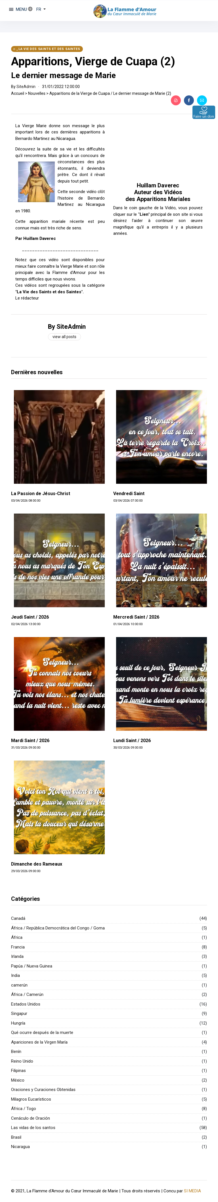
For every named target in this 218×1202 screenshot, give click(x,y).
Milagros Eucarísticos (31, 1099)
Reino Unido (22, 1061)
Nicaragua (20, 1146)
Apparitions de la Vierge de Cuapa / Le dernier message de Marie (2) (110, 93)
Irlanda (17, 956)
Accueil (17, 93)
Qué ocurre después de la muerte (42, 1032)
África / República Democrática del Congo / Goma (58, 928)
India (15, 975)
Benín (16, 1051)
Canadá (18, 918)
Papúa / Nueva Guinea (31, 966)
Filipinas (18, 1070)
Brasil (16, 1137)
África (16, 937)
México (17, 1080)
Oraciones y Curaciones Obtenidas (43, 1089)
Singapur (19, 1013)
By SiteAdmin (67, 326)
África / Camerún (27, 994)
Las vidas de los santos (33, 1127)
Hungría (18, 1023)
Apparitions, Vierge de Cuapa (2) (93, 61)
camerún (19, 985)
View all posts (64, 336)
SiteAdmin (25, 86)
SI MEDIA (192, 1190)
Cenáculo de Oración (30, 1118)
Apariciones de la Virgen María (39, 1042)
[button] (37, 9)
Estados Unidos (25, 1004)
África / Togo (23, 1108)
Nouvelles (36, 93)
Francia (18, 947)
